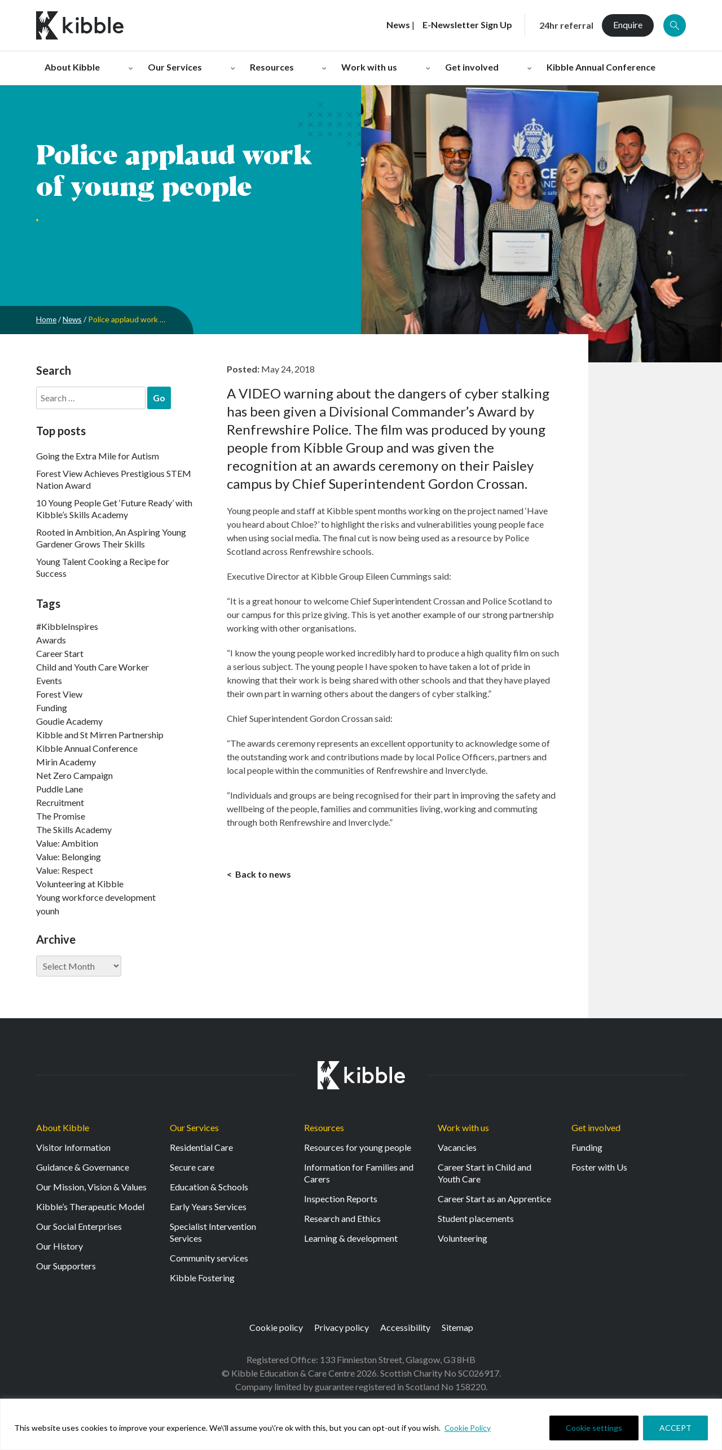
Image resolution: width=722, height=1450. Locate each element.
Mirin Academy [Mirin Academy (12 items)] (66, 761)
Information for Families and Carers (358, 1173)
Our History (59, 1246)
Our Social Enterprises (79, 1226)
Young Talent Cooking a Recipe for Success (102, 567)
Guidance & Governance (82, 1167)
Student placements (476, 1218)
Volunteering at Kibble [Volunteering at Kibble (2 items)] (80, 883)
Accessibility (405, 1327)
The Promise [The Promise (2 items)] (60, 816)
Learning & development (351, 1238)
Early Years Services (208, 1206)
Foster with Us (599, 1167)
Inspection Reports (340, 1198)
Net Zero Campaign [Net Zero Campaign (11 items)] (74, 775)
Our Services (194, 1127)
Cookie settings (594, 1428)
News (73, 319)
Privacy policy (341, 1327)
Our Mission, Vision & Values (91, 1186)
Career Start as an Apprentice (494, 1198)
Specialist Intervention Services (213, 1232)
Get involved (595, 1127)
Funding (586, 1147)
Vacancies (457, 1147)
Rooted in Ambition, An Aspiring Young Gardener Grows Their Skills (111, 538)
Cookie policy (276, 1327)
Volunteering (462, 1238)
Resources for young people (357, 1147)
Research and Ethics (342, 1218)
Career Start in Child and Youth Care (484, 1173)
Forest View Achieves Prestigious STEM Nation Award (113, 479)
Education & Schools (209, 1186)
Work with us (463, 1127)
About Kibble (62, 1127)
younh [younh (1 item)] (47, 910)
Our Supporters (66, 1265)
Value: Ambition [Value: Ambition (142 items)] (67, 843)
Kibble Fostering (202, 1277)
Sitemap (457, 1327)
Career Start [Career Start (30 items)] (59, 653)
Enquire (627, 24)
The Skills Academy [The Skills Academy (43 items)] (74, 829)
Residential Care (201, 1147)
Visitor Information (73, 1147)
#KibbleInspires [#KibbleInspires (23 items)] (67, 626)
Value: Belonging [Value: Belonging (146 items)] (68, 856)
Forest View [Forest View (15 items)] (59, 694)
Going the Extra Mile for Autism (97, 455)
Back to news (262, 874)
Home (46, 319)
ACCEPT (675, 1428)
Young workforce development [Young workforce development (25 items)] (96, 897)
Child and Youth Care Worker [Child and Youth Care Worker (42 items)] (92, 667)
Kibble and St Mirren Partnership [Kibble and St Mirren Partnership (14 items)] (100, 734)
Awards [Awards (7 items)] (51, 639)
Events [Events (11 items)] (49, 680)
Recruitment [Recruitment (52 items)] (60, 802)
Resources (324, 1127)
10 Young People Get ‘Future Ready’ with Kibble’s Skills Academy (114, 508)
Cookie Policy (468, 1428)
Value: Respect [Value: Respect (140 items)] (64, 870)
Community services (209, 1257)
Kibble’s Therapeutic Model (90, 1206)
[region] (361, 1424)
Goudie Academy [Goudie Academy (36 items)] (69, 721)
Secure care (192, 1167)
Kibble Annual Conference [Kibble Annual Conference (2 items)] (87, 748)
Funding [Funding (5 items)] (51, 707)
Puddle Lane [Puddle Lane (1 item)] (59, 788)
